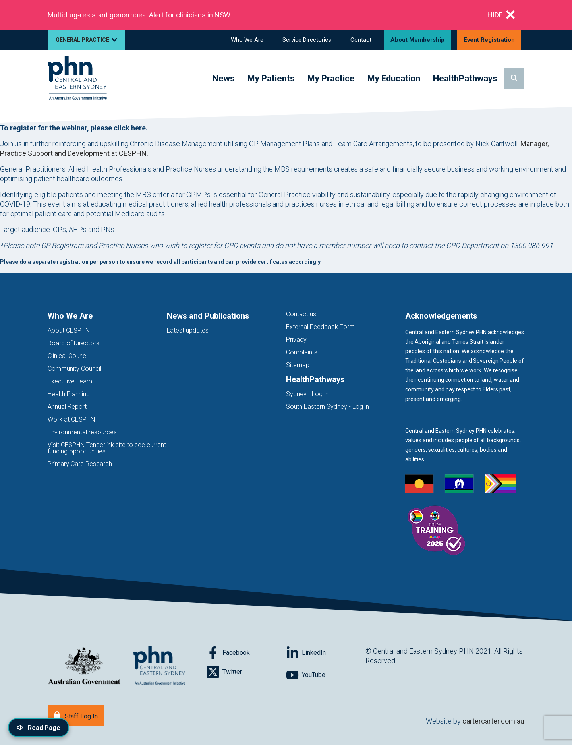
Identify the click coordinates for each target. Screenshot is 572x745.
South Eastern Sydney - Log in (327, 406)
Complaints (301, 352)
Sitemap (297, 365)
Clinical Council (68, 356)
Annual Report (67, 406)
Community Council (74, 368)
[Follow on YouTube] (325, 675)
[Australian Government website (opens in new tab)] (84, 666)
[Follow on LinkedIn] (325, 652)
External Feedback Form (320, 327)
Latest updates (188, 330)
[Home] (77, 78)
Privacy (296, 339)
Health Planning (69, 394)
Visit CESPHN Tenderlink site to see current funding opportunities (107, 448)
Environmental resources (82, 432)
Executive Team (70, 381)
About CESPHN (69, 330)
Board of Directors (73, 343)
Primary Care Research (80, 464)
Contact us (301, 314)
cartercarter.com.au (493, 721)
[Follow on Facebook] (246, 652)
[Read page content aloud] (38, 727)
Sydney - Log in (307, 394)
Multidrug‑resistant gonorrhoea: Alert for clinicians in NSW (139, 15)
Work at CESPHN (71, 419)
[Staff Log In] (76, 715)
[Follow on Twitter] (246, 672)
